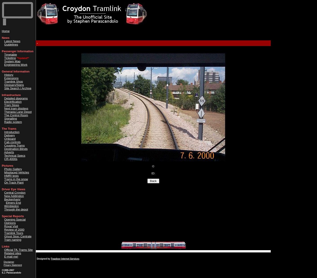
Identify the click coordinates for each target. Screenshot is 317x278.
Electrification (13, 101)
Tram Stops (11, 105)
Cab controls (12, 142)
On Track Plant (14, 182)
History (8, 75)
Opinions (10, 223)
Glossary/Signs (14, 85)
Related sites (12, 253)
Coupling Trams (14, 145)
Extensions (11, 78)
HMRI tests (11, 175)
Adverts (9, 152)
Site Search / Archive (17, 88)
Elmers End (13, 202)
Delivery (9, 135)
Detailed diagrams (16, 98)
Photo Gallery (13, 169)
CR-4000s (11, 159)
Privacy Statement (13, 265)
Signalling (10, 118)
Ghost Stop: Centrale (17, 236)
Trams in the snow (16, 179)
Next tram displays (16, 108)
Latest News (12, 41)
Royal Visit (11, 226)
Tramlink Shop (13, 81)
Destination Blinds (16, 149)
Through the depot (16, 209)
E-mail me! (11, 256)
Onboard (10, 138)
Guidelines (11, 44)
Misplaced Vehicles (16, 172)
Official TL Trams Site (18, 250)
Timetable (10, 54)
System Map (12, 61)
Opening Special (15, 219)
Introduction (12, 132)
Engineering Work (15, 64)
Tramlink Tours (13, 233)
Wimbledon (11, 206)
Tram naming (12, 239)
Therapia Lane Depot (18, 112)
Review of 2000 (14, 229)
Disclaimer (9, 262)
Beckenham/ (12, 199)
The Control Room (16, 115)
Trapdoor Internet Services (65, 259)
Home (6, 31)
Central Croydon (15, 192)
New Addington (14, 196)
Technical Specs (14, 155)
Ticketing (10, 58)
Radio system (13, 122)
